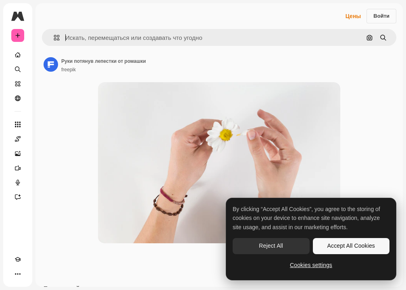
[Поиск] (17, 69)
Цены (353, 16)
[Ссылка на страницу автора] (51, 64)
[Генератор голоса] (17, 182)
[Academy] (17, 259)
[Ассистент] (17, 197)
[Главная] (17, 54)
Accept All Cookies (351, 245)
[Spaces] (17, 139)
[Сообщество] (17, 98)
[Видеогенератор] (17, 168)
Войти (381, 16)
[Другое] (17, 273)
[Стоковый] (17, 83)
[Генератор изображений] (17, 153)
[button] (53, 38)
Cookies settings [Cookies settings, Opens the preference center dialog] (311, 265)
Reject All (271, 245)
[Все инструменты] (17, 124)
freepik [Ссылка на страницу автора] (68, 69)
